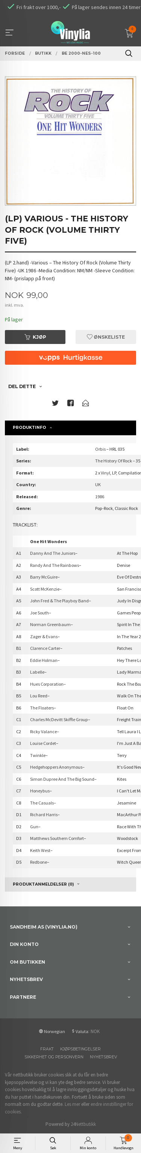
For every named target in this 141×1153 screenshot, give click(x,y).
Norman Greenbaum (50, 624)
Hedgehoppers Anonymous (56, 767)
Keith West (40, 850)
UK (98, 484)
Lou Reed (38, 696)
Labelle (37, 672)
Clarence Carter (45, 648)
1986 (99, 496)
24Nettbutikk (83, 1124)
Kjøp (35, 337)
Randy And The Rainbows (54, 565)
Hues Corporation (47, 684)
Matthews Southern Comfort (57, 838)
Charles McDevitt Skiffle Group (59, 719)
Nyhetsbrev (103, 1057)
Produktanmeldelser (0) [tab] (43, 884)
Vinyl (105, 473)
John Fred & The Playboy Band (59, 600)
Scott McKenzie (44, 589)
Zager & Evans (44, 636)
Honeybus (40, 791)
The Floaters (42, 708)
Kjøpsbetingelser (80, 1049)
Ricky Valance (43, 731)
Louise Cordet (43, 743)
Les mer (72, 1104)
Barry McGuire (44, 577)
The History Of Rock (113, 461)
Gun (34, 826)
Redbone (38, 862)
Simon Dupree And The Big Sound (62, 779)
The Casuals (42, 803)
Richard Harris (44, 814)
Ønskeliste (106, 337)
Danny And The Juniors (52, 553)
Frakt (47, 1049)
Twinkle (37, 755)
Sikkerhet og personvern (53, 1057)
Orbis (100, 449)
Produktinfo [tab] (29, 427)
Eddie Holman (44, 660)
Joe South (39, 613)
